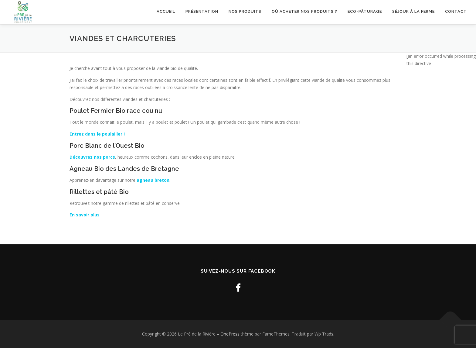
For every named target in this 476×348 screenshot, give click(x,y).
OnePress (230, 334)
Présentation (201, 11)
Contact (456, 11)
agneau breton (153, 180)
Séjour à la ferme (413, 11)
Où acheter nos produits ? (304, 11)
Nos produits (245, 11)
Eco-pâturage (365, 11)
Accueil (166, 11)
